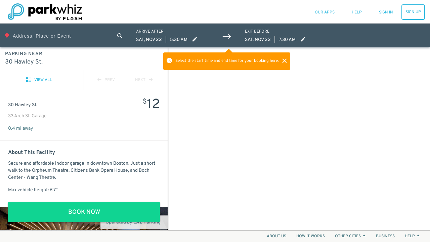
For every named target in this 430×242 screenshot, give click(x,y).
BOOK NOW (84, 212)
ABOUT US (276, 236)
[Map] (299, 138)
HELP (412, 236)
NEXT (144, 80)
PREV (106, 80)
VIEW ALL (39, 80)
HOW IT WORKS (310, 236)
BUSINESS (385, 236)
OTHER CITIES (350, 236)
